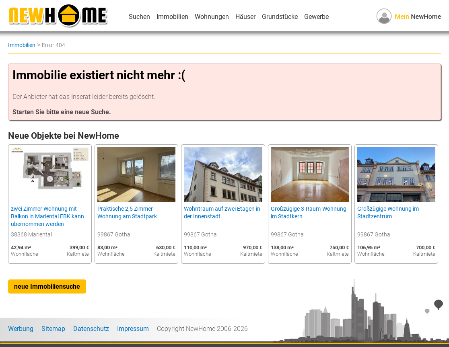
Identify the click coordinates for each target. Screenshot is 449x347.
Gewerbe (316, 17)
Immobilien (172, 17)
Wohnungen (212, 17)
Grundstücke (280, 17)
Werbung (20, 329)
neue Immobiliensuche (47, 286)
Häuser (245, 17)
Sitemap (53, 329)
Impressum (133, 329)
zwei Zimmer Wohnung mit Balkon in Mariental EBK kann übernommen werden (47, 216)
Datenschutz (91, 329)
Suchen (139, 17)
